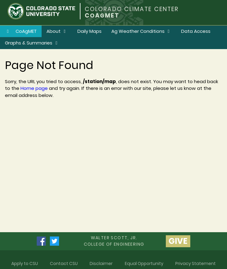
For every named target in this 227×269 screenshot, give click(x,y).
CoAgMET (21, 31)
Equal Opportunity (144, 263)
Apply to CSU (24, 263)
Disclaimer (101, 263)
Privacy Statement (195, 263)
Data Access (195, 31)
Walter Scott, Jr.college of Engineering (114, 241)
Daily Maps (89, 31)
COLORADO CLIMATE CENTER (132, 9)
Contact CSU (64, 263)
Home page (34, 88)
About (57, 31)
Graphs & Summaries (32, 43)
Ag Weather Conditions (141, 31)
